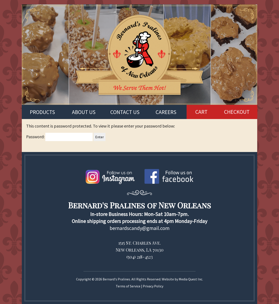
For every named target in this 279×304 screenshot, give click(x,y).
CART (201, 111)
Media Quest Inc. (191, 279)
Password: (59, 136)
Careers (166, 112)
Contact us (125, 112)
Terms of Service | (129, 286)
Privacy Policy (153, 286)
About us (83, 112)
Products (42, 112)
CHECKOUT (237, 111)
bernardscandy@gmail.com (140, 228)
